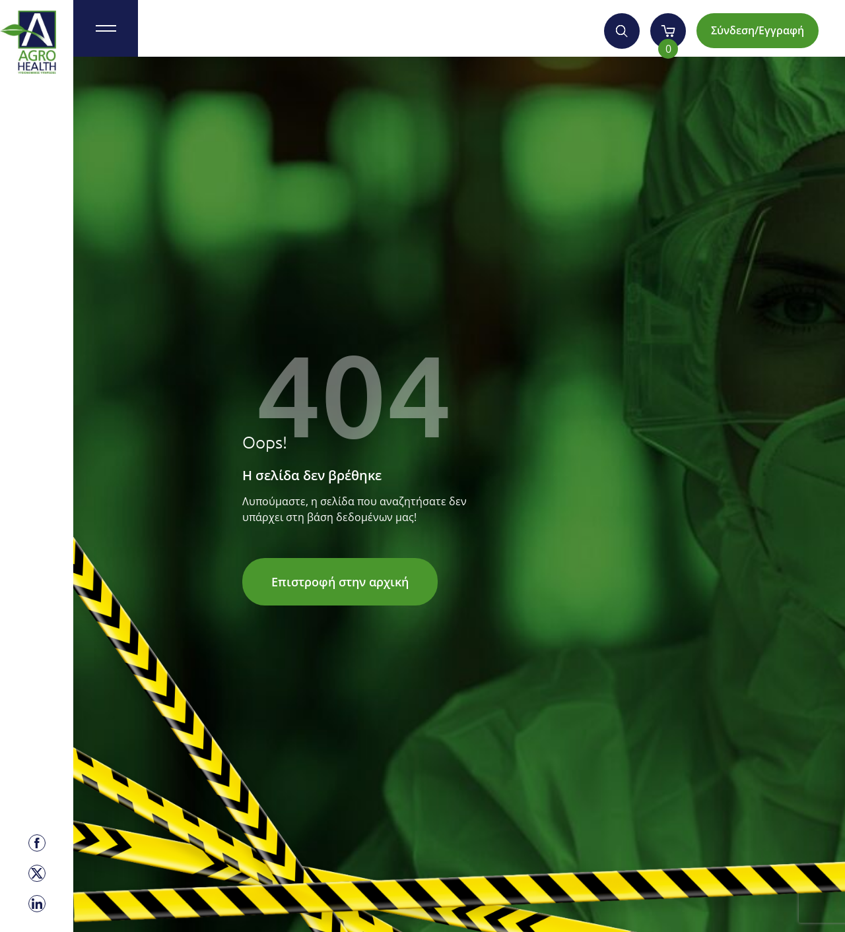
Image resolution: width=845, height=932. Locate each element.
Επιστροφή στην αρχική (340, 582)
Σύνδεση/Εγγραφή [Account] (757, 31)
